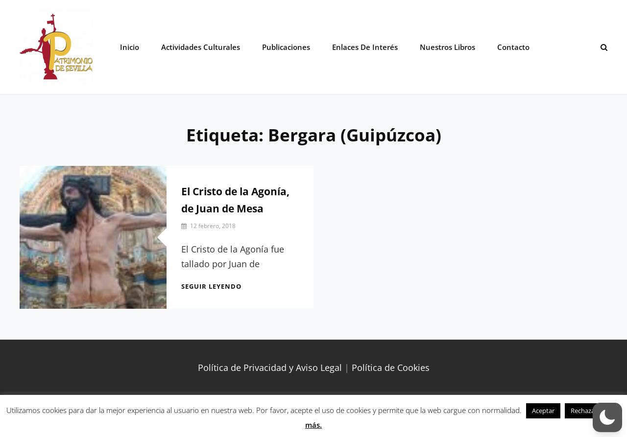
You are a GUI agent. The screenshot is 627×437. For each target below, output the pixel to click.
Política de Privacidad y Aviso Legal (270, 367)
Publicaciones (286, 47)
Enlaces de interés (365, 47)
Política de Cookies (391, 367)
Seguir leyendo (211, 286)
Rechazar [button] (584, 410)
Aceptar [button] (543, 410)
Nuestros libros (447, 47)
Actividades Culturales (200, 47)
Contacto (513, 47)
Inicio (129, 47)
